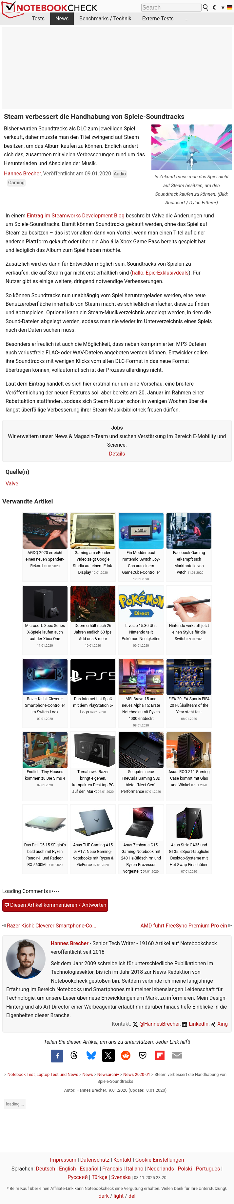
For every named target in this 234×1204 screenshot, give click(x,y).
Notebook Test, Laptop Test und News (43, 1074)
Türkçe (99, 1177)
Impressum (63, 1160)
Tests (38, 18)
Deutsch (45, 1169)
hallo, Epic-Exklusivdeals (160, 273)
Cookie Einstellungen (159, 1160)
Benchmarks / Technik (105, 18)
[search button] (206, 7)
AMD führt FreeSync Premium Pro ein (186, 926)
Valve (12, 483)
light (119, 1196)
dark (104, 1196)
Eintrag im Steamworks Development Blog (76, 215)
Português (208, 1169)
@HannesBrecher (156, 1024)
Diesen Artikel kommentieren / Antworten (55, 905)
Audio (120, 174)
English (67, 1169)
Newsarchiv (108, 1074)
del (131, 1196)
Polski (185, 1169)
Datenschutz (94, 1160)
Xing (219, 1024)
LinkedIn (195, 1024)
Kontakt (122, 1160)
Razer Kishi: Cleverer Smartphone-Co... (49, 926)
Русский (78, 1177)
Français (112, 1169)
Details (117, 454)
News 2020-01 (136, 1074)
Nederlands (160, 1169)
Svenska (121, 1177)
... (187, 18)
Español (89, 1169)
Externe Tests (158, 18)
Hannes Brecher (22, 173)
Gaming (16, 183)
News (61, 18)
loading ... (15, 1104)
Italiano (135, 1169)
